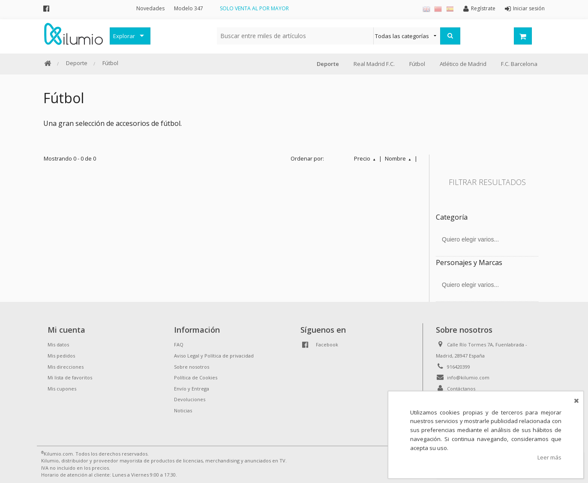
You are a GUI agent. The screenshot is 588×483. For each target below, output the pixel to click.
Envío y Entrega (191, 388)
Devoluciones (189, 399)
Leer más (549, 457)
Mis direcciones (66, 367)
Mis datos (58, 344)
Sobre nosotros (191, 367)
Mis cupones (62, 388)
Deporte (76, 63)
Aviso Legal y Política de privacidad (214, 355)
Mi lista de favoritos (70, 377)
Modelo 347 (188, 8)
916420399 (458, 367)
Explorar (124, 36)
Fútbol (110, 63)
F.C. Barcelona (519, 64)
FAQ (178, 344)
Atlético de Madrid (463, 64)
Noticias (183, 410)
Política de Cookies (195, 377)
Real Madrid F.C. (374, 64)
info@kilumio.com (468, 377)
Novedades (150, 8)
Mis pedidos (61, 355)
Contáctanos (461, 388)
